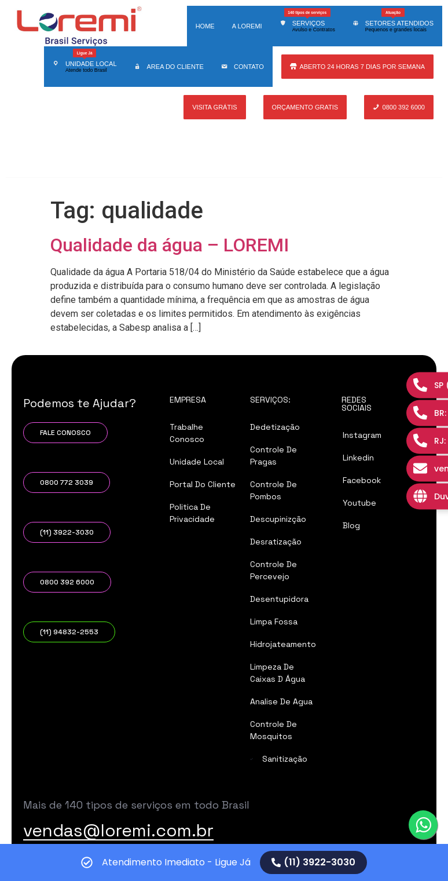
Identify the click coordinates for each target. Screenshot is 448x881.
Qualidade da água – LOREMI (169, 245)
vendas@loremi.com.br (118, 830)
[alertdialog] (224, 862)
